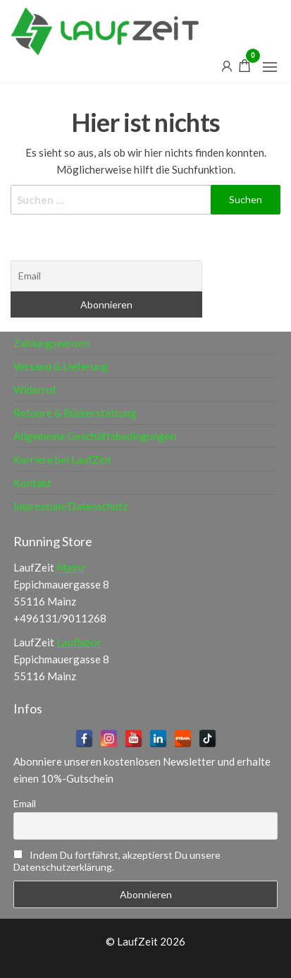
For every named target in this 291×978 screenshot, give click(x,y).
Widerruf (34, 389)
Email (24, 803)
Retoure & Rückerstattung (75, 412)
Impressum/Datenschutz (70, 506)
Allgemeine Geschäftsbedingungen (94, 436)
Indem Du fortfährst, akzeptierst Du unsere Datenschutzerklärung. (117, 861)
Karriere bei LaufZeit (62, 459)
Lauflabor (78, 642)
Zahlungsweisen (51, 343)
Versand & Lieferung (61, 366)
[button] (270, 67)
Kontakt (32, 482)
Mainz (70, 567)
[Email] (106, 275)
